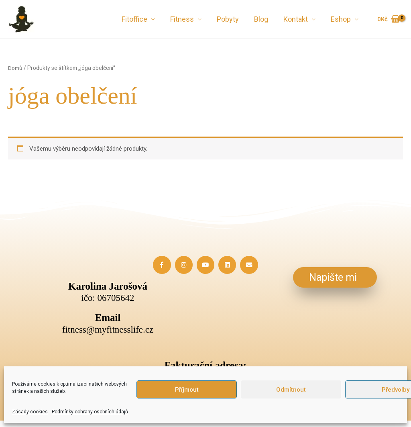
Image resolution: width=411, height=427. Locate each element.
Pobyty (231, 19)
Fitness (185, 19)
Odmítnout (291, 389)
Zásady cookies (30, 412)
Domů (15, 68)
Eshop (341, 19)
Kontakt (297, 19)
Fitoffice (139, 19)
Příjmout (187, 389)
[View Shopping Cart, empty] (388, 19)
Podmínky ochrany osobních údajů (90, 412)
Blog (263, 19)
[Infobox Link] (107, 323)
